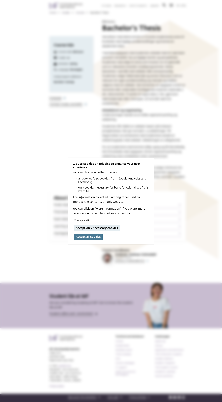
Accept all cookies (88, 236)
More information (82, 220)
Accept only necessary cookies (97, 228)
